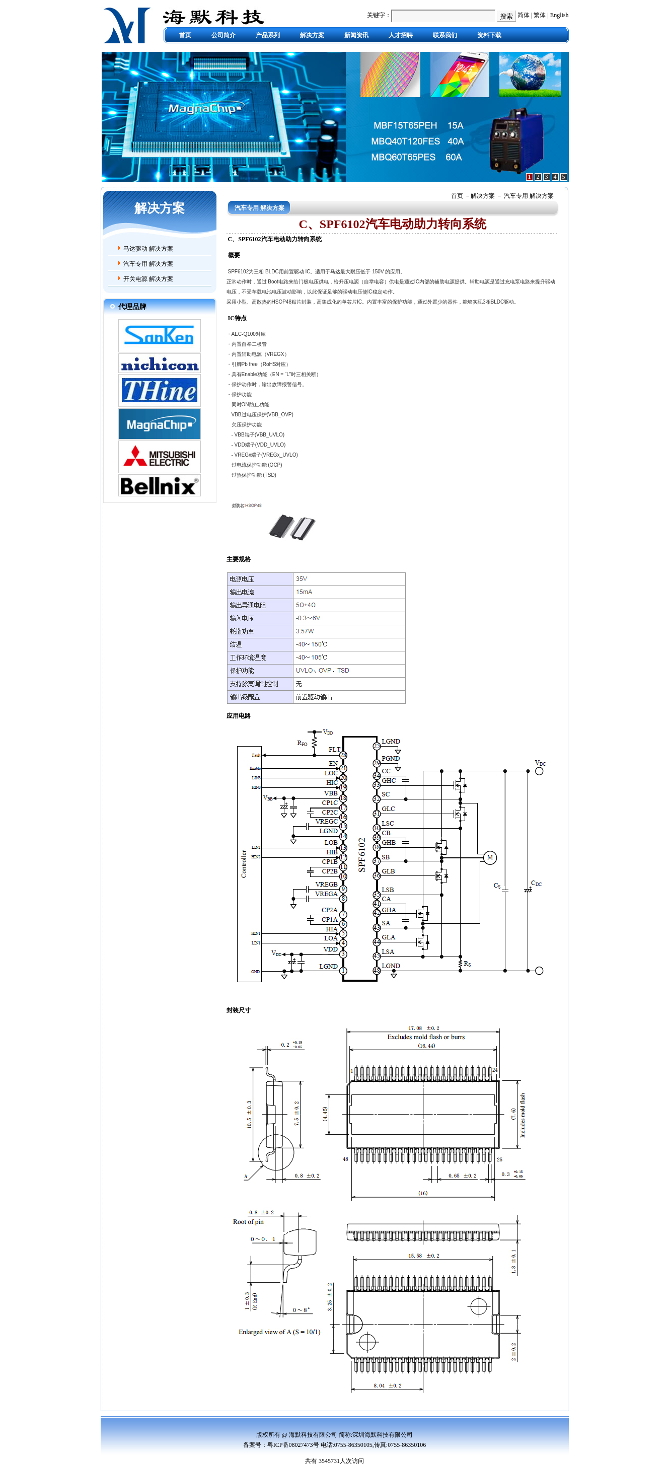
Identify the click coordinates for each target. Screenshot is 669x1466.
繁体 (540, 15)
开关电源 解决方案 (148, 278)
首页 (185, 35)
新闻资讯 (356, 35)
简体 (523, 15)
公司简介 (223, 35)
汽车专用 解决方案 (148, 263)
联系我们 (445, 35)
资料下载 (489, 35)
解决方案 (312, 35)
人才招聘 (401, 35)
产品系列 (268, 35)
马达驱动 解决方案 (148, 248)
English (559, 15)
